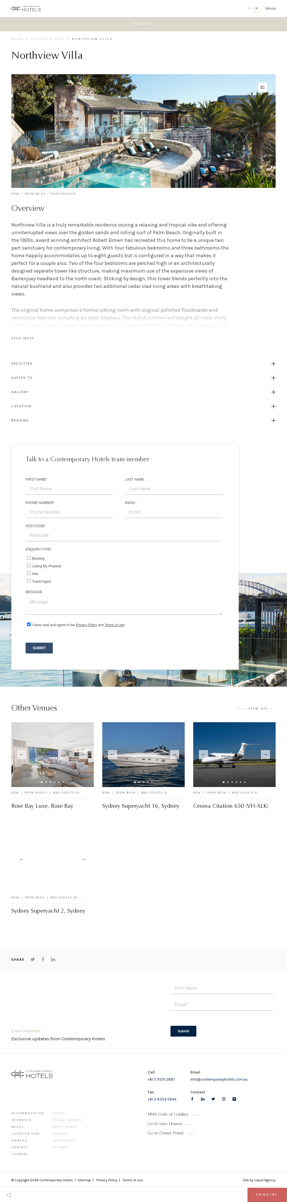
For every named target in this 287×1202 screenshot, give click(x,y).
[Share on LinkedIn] (53, 959)
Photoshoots (63, 194)
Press (59, 1113)
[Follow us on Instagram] (223, 1099)
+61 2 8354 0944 (162, 1099)
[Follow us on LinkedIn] (202, 1099)
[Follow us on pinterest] (234, 1099)
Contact (19, 1147)
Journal (19, 1154)
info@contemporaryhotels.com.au (219, 1079)
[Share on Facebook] (43, 959)
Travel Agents (67, 1120)
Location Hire (47, 39)
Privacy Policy (106, 1180)
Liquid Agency (265, 1180)
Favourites (64, 1140)
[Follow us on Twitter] (213, 1099)
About (17, 1127)
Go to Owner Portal (165, 1133)
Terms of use (133, 1180)
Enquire (267, 1194)
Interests (21, 1120)
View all (258, 708)
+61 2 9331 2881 (161, 1079)
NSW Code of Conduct (168, 1115)
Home (17, 39)
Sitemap (61, 1147)
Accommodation (27, 1113)
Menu (270, 9)
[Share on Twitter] (33, 959)
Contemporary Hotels (56, 1180)
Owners (19, 1140)
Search (60, 1133)
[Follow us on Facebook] (192, 1099)
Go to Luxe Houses (165, 1124)
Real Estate (65, 1127)
